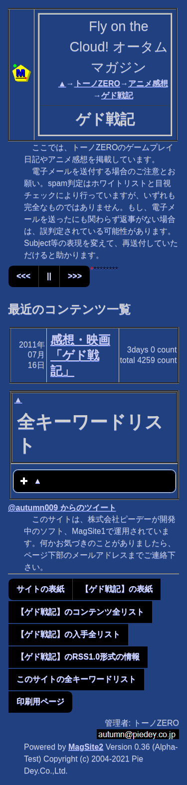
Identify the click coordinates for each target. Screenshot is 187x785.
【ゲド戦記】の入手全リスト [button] (68, 634)
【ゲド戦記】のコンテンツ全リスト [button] (80, 612)
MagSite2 (85, 747)
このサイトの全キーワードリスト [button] (76, 679)
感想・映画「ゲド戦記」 (80, 355)
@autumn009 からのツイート (62, 507)
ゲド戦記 (117, 95)
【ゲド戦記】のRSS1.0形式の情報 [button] (78, 656)
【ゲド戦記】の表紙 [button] (117, 589)
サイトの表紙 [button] (40, 589)
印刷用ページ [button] (40, 701)
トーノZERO (97, 83)
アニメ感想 (148, 83)
